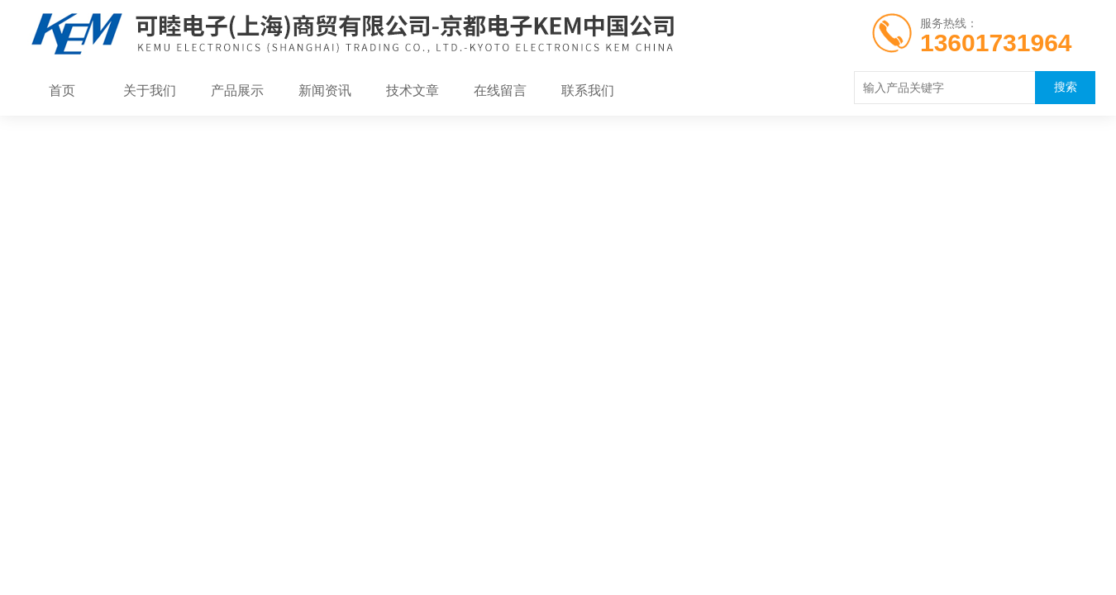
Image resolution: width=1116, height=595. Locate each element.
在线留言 (500, 90)
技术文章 (412, 90)
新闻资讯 (324, 90)
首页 (62, 90)
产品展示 (237, 90)
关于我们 (149, 90)
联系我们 (587, 90)
